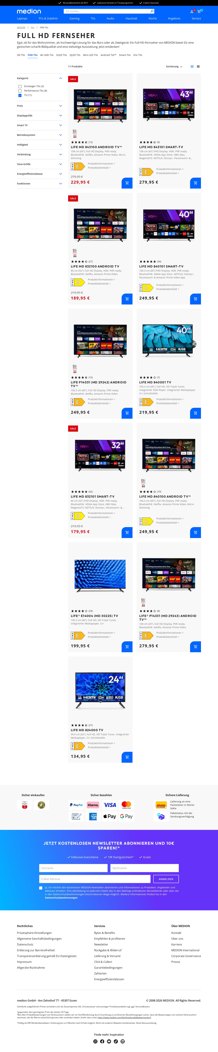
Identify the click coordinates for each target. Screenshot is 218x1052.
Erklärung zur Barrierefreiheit (36, 950)
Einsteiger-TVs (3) (34, 86)
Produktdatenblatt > (99, 167)
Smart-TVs (125, 55)
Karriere (176, 944)
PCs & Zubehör (48, 18)
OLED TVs (61, 55)
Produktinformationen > (101, 163)
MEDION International (185, 950)
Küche (153, 18)
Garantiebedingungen (108, 967)
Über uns (177, 939)
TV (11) (28, 95)
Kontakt (176, 933)
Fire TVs (137, 55)
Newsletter (101, 944)
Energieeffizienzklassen (109, 979)
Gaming (74, 18)
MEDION (21, 27)
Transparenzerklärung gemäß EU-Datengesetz (47, 956)
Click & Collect (103, 962)
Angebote (174, 18)
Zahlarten (100, 973)
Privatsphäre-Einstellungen (34, 933)
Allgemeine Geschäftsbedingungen (39, 939)
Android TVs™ (108, 55)
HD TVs (21, 55)
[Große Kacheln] (198, 66)
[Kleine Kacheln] (192, 66)
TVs (93, 18)
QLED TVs (75, 55)
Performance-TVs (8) (35, 90)
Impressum (24, 962)
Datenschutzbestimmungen (61, 897)
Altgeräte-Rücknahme (31, 967)
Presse (175, 962)
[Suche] (152, 11)
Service (196, 18)
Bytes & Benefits (104, 933)
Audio (110, 18)
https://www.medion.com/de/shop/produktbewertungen (124, 1017)
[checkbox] (19, 86)
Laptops (22, 18)
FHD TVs (44, 27)
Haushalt (131, 18)
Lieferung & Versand (107, 956)
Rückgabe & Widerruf (107, 950)
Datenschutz (25, 944)
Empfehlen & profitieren (109, 939)
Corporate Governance (186, 956)
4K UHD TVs (46, 55)
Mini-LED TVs (90, 55)
